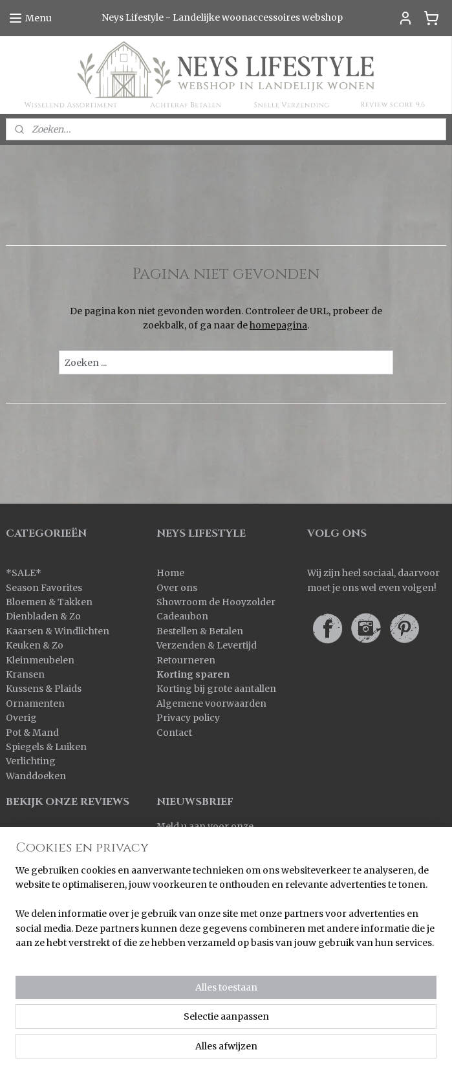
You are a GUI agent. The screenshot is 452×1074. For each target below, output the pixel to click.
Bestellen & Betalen (199, 631)
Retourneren (185, 660)
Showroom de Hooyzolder (215, 602)
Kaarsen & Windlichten (57, 631)
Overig (21, 718)
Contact (174, 732)
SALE (24, 573)
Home (170, 573)
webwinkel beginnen (356, 1028)
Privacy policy (188, 718)
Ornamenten (35, 703)
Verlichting (31, 761)
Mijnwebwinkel (226, 1050)
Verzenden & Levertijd (206, 645)
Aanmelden (193, 870)
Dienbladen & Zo (43, 616)
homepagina (278, 325)
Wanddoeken (36, 776)
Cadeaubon (182, 616)
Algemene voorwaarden (211, 703)
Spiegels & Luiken (46, 747)
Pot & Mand (32, 732)
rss (306, 1028)
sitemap (279, 1028)
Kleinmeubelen (40, 660)
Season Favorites (44, 588)
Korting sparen (193, 674)
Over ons (176, 588)
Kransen (25, 674)
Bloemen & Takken (50, 602)
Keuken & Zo (34, 645)
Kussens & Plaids (43, 688)
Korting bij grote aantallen (216, 688)
